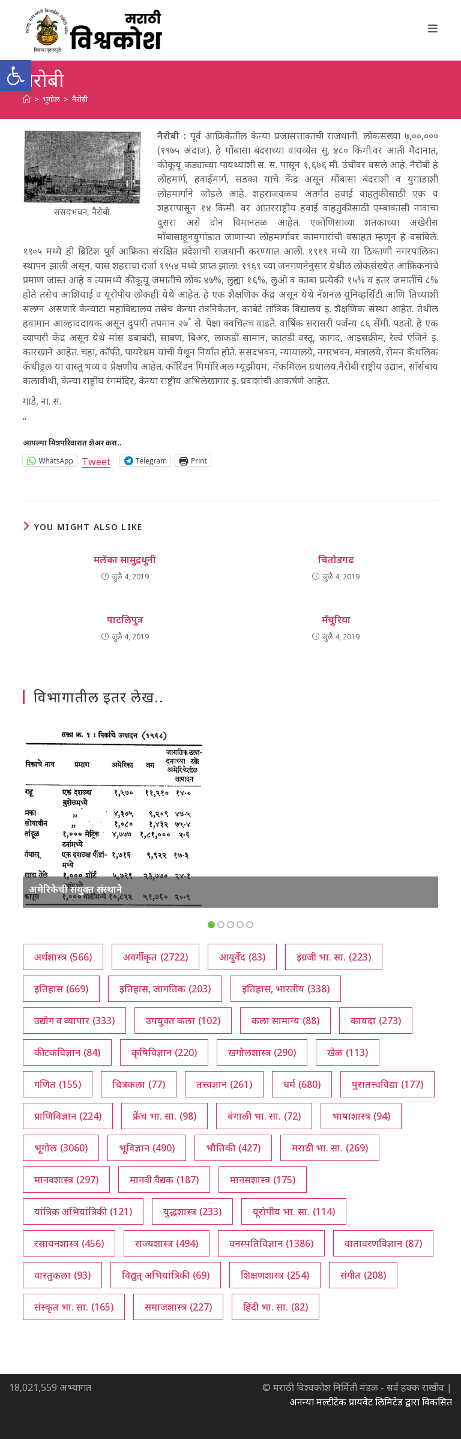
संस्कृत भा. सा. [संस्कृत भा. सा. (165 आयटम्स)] (73, 1307)
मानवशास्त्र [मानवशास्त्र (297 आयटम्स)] (66, 1179)
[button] (15, 75)
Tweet (96, 460)
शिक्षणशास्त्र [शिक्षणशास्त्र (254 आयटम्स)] (275, 1275)
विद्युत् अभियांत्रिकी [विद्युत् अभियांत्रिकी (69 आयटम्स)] (165, 1275)
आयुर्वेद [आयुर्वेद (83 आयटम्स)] (242, 957)
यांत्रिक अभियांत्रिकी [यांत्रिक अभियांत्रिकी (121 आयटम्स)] (83, 1211)
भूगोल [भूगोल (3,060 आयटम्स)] (61, 1148)
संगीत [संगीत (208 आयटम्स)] (363, 1275)
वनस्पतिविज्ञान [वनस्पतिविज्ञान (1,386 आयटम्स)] (271, 1243)
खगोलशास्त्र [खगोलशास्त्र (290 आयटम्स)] (262, 1052)
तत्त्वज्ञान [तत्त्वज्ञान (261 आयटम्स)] (224, 1084)
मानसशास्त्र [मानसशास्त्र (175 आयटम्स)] (262, 1179)
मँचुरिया (336, 619)
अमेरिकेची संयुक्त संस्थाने (75, 889)
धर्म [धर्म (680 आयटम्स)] (302, 1084)
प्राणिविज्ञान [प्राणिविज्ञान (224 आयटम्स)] (67, 1116)
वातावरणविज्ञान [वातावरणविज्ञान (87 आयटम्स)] (383, 1243)
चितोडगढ (336, 559)
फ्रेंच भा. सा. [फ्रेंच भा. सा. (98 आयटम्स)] (164, 1116)
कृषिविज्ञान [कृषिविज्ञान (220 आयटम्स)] (164, 1052)
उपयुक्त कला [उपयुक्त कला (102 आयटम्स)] (183, 1020)
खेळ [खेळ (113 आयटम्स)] (347, 1052)
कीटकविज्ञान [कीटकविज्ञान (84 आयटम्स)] (67, 1052)
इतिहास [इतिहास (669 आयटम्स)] (61, 989)
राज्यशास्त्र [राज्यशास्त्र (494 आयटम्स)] (166, 1243)
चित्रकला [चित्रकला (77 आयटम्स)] (138, 1084)
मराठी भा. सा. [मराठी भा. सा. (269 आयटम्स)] (330, 1148)
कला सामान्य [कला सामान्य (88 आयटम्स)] (285, 1020)
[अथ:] (27, 99)
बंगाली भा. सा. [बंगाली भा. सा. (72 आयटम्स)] (264, 1116)
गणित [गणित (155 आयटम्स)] (57, 1084)
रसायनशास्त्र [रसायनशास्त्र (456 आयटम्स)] (69, 1243)
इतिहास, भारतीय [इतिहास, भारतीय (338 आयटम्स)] (286, 989)
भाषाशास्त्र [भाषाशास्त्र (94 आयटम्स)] (361, 1116)
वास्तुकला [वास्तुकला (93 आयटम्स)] (62, 1275)
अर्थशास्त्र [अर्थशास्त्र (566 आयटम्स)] (63, 957)
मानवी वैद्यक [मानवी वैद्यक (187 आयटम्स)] (164, 1179)
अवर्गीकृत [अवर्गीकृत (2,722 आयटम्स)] (155, 957)
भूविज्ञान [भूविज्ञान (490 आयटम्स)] (147, 1148)
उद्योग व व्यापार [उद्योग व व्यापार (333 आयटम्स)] (74, 1020)
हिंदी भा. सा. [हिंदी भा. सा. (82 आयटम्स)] (275, 1307)
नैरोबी (80, 99)
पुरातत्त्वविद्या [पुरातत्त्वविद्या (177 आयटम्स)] (387, 1084)
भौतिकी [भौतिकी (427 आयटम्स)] (233, 1148)
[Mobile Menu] (433, 28)
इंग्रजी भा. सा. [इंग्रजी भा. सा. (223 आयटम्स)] (334, 957)
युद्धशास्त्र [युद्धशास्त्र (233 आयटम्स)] (192, 1211)
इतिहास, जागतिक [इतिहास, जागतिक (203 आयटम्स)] (165, 989)
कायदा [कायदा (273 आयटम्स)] (376, 1020)
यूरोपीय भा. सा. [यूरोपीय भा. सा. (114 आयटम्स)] (294, 1211)
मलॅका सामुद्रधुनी (125, 559)
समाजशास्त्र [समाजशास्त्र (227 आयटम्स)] (178, 1307)
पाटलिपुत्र (125, 619)
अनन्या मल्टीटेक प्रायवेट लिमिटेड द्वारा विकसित (370, 1401)
